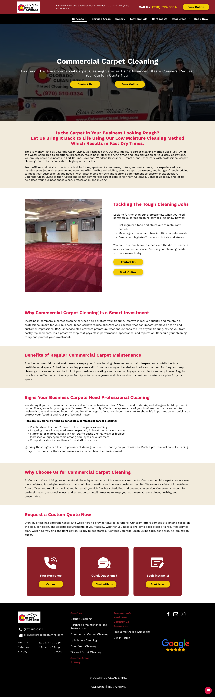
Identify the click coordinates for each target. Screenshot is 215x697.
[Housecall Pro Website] (116, 687)
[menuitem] (80, 19)
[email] (175, 615)
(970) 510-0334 (164, 7)
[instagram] (183, 615)
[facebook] (168, 615)
